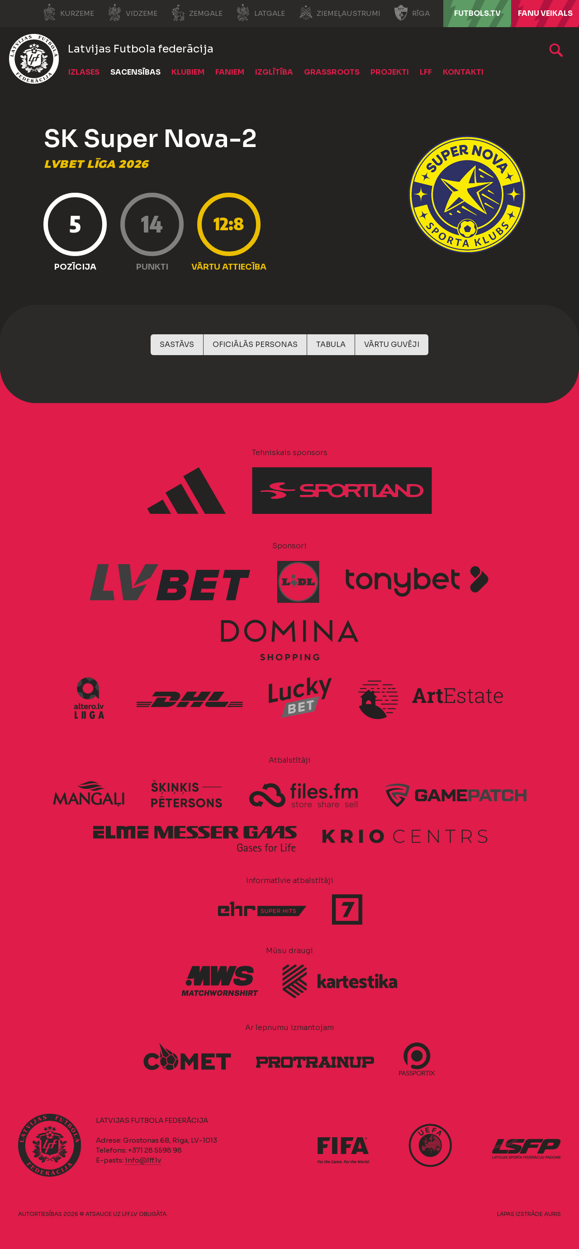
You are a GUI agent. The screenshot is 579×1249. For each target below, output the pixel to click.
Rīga (412, 13)
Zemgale (197, 13)
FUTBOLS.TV (477, 13)
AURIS (552, 1214)
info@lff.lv (143, 1160)
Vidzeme (132, 13)
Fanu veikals (545, 13)
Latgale (260, 13)
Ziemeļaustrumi (339, 13)
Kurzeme (68, 13)
